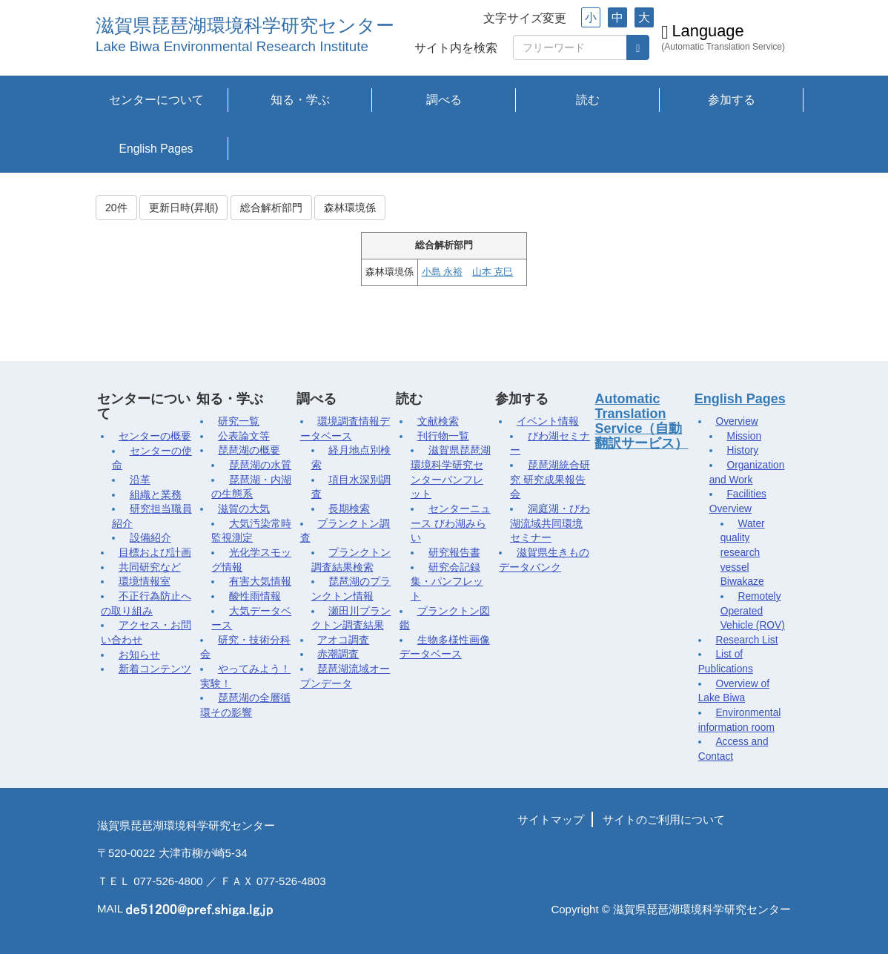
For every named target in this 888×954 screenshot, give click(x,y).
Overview (736, 421)
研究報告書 (454, 552)
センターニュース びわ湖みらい (451, 523)
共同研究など (150, 567)
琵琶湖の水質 (260, 465)
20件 (116, 207)
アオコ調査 (343, 640)
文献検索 (438, 421)
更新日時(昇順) (183, 207)
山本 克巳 (492, 272)
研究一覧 (238, 421)
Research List (746, 640)
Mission (743, 436)
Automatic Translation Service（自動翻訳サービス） (641, 420)
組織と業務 (156, 494)
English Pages (156, 148)
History (742, 450)
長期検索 (349, 508)
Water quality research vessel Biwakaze (742, 553)
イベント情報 (548, 421)
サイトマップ (550, 819)
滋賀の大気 (244, 508)
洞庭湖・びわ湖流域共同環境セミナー (550, 523)
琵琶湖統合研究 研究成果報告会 (550, 480)
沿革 (140, 480)
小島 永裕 (442, 272)
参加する (731, 99)
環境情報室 (144, 581)
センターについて (156, 99)
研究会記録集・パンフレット (447, 582)
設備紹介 (150, 537)
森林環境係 (350, 207)
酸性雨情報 (255, 596)
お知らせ (139, 654)
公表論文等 (244, 436)
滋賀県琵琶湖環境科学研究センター (245, 26)
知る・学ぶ (300, 99)
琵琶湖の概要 (249, 450)
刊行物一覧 (443, 436)
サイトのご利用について (664, 819)
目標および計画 (155, 552)
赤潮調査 (338, 654)
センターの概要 (155, 436)
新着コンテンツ (155, 669)
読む (588, 99)
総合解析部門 (271, 207)
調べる (444, 99)
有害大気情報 (260, 581)
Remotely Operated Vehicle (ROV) (752, 611)
